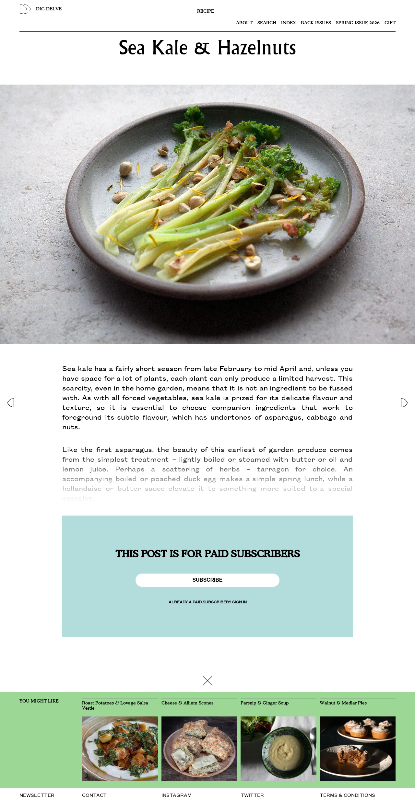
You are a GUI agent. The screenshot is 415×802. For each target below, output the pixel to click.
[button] (10, 401)
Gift (390, 23)
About (244, 23)
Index (288, 23)
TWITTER (252, 794)
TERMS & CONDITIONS (347, 794)
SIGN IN (239, 602)
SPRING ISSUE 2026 (358, 23)
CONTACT (94, 794)
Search (266, 23)
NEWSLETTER (36, 794)
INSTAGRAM (176, 794)
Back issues (316, 23)
